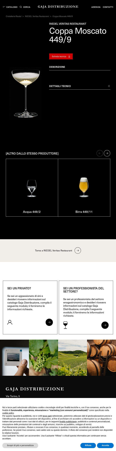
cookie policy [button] (8, 413)
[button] (100, 153)
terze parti (47, 416)
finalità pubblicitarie (68, 421)
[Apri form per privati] (49, 322)
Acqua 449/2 (32, 211)
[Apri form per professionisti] (105, 325)
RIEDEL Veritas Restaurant (37, 16)
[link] (14, 358)
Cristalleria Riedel (13, 16)
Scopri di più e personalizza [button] (20, 445)
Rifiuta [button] (88, 445)
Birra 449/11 (84, 211)
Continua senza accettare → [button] (100, 402)
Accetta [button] (105, 445)
